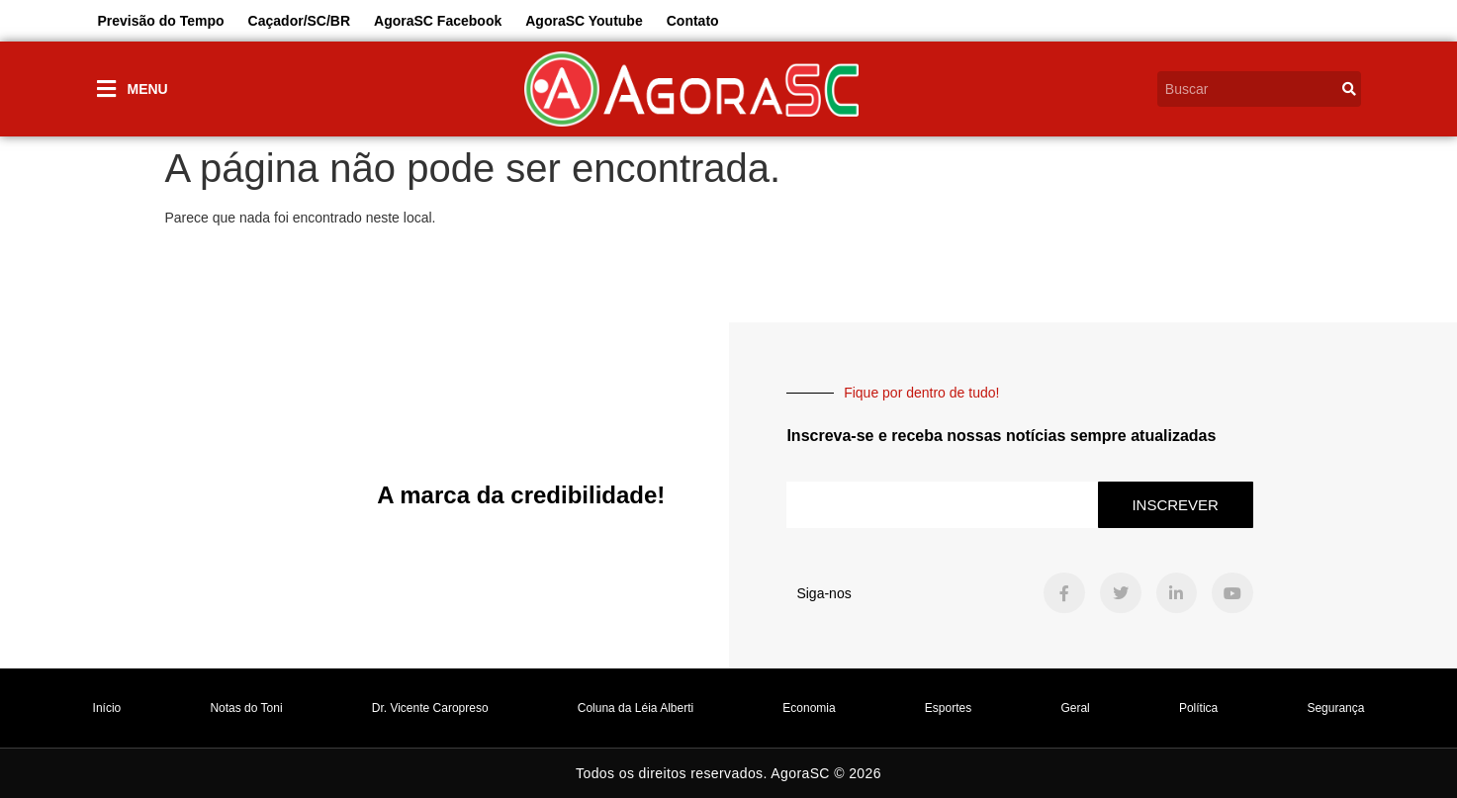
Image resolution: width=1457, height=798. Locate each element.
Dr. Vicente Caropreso (430, 708)
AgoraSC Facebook (437, 21)
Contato (693, 21)
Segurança (1335, 708)
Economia (808, 708)
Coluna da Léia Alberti (635, 708)
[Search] (1349, 89)
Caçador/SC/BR (299, 21)
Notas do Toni (246, 708)
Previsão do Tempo (161, 21)
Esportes (948, 708)
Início (107, 708)
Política (1198, 708)
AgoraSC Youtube (584, 21)
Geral (1074, 708)
